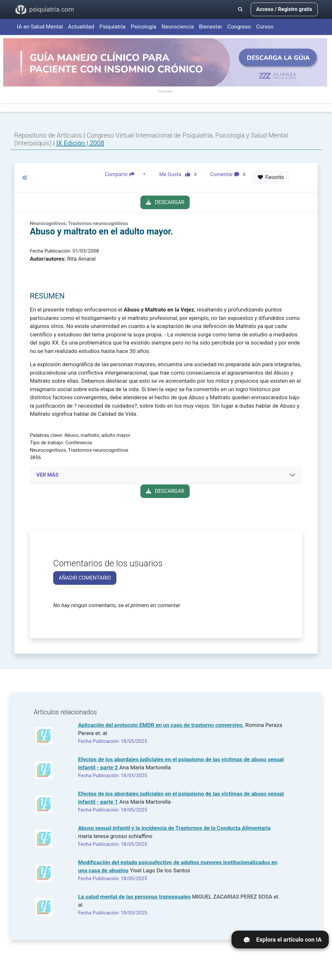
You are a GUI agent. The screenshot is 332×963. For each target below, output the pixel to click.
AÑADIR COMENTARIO (85, 578)
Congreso (239, 26)
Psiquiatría (112, 26)
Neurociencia (177, 26)
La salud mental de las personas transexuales (134, 896)
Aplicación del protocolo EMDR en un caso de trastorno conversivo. (161, 725)
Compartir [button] (123, 174)
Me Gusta (179, 174)
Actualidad (81, 26)
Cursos (264, 26)
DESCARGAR (165, 202)
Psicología (143, 26)
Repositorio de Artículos (48, 135)
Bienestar (210, 26)
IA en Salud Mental (40, 26)
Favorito (271, 177)
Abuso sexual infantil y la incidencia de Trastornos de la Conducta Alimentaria (174, 828)
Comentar (229, 174)
